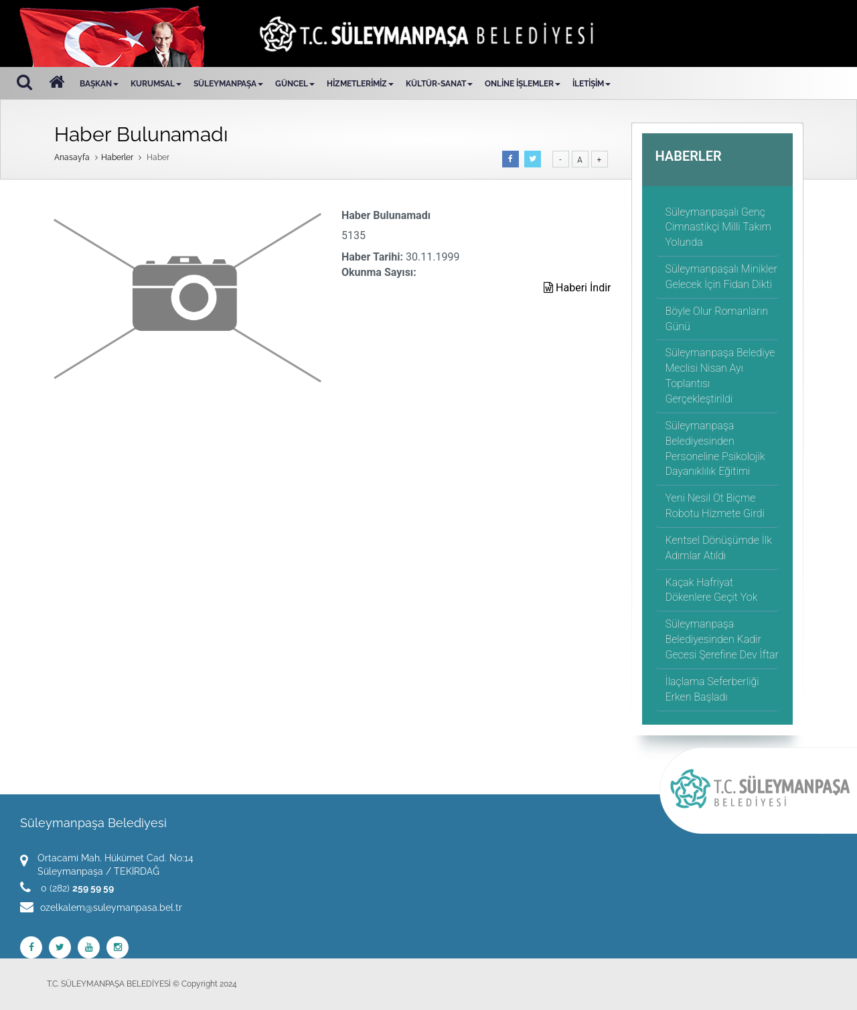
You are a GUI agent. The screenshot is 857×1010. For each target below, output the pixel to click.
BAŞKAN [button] (99, 83)
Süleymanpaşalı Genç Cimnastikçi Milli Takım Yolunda (718, 227)
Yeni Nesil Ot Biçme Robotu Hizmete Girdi (715, 506)
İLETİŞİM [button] (591, 83)
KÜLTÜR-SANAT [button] (439, 83)
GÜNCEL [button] (295, 83)
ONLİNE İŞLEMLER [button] (522, 83)
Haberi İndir (577, 287)
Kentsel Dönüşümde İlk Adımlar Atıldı (719, 548)
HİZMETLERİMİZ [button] (360, 83)
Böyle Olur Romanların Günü (717, 319)
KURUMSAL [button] (156, 83)
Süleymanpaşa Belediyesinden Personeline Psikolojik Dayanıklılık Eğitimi (715, 448)
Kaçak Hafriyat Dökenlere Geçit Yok (712, 590)
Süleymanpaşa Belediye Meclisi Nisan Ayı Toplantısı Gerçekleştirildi (720, 375)
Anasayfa (72, 157)
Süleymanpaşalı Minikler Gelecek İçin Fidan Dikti (721, 277)
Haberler (117, 157)
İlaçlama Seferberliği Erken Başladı (712, 689)
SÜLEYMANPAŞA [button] (228, 83)
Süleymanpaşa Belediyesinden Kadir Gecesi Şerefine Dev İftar (722, 639)
